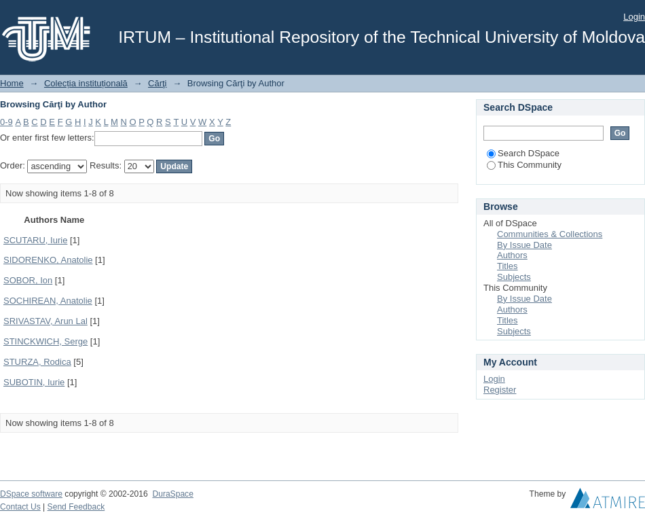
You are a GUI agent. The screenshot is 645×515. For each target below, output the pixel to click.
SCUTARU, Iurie (35, 240)
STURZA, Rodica (37, 362)
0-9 (6, 122)
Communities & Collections (549, 234)
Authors (512, 255)
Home (12, 83)
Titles (507, 266)
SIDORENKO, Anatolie (48, 260)
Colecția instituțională (86, 83)
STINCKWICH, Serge (45, 341)
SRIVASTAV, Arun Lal (45, 321)
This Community (524, 165)
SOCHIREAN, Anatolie (47, 301)
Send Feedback (76, 507)
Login (634, 17)
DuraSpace (172, 494)
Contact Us (20, 507)
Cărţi (157, 83)
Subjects (514, 277)
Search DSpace (523, 153)
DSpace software (31, 494)
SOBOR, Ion (27, 280)
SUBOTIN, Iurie (33, 382)
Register (499, 390)
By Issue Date (524, 245)
